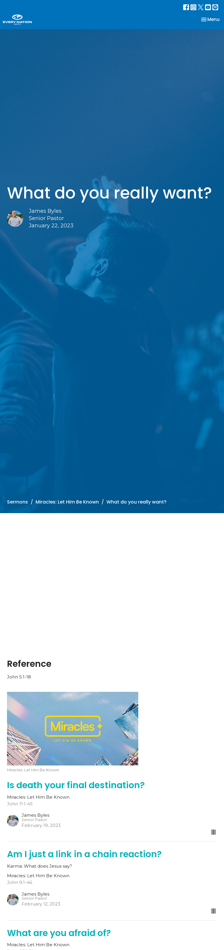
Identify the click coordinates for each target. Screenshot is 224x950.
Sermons (17, 502)
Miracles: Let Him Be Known (67, 502)
